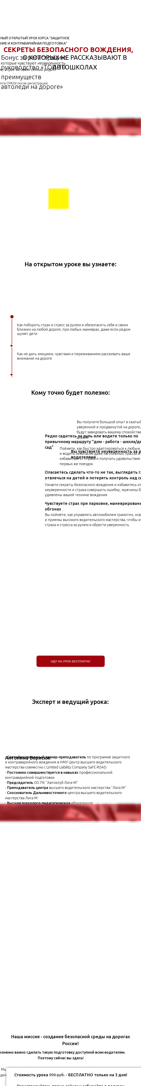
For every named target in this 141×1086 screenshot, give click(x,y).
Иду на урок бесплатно (70, 661)
